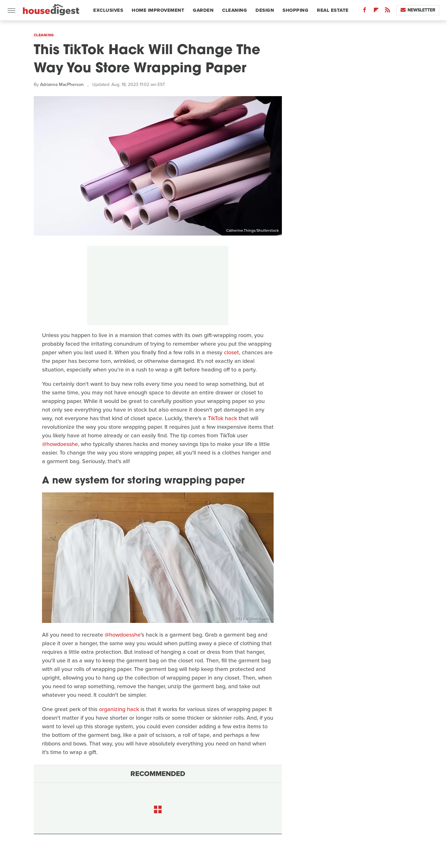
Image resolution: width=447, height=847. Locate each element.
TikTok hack (222, 418)
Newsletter (418, 10)
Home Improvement (158, 10)
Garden (203, 10)
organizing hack (119, 709)
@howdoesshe (60, 444)
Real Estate (333, 10)
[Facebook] (364, 11)
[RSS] (387, 11)
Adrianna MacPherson (62, 84)
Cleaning (234, 10)
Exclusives (108, 10)
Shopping (295, 10)
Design (264, 10)
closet (231, 352)
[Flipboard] (376, 11)
